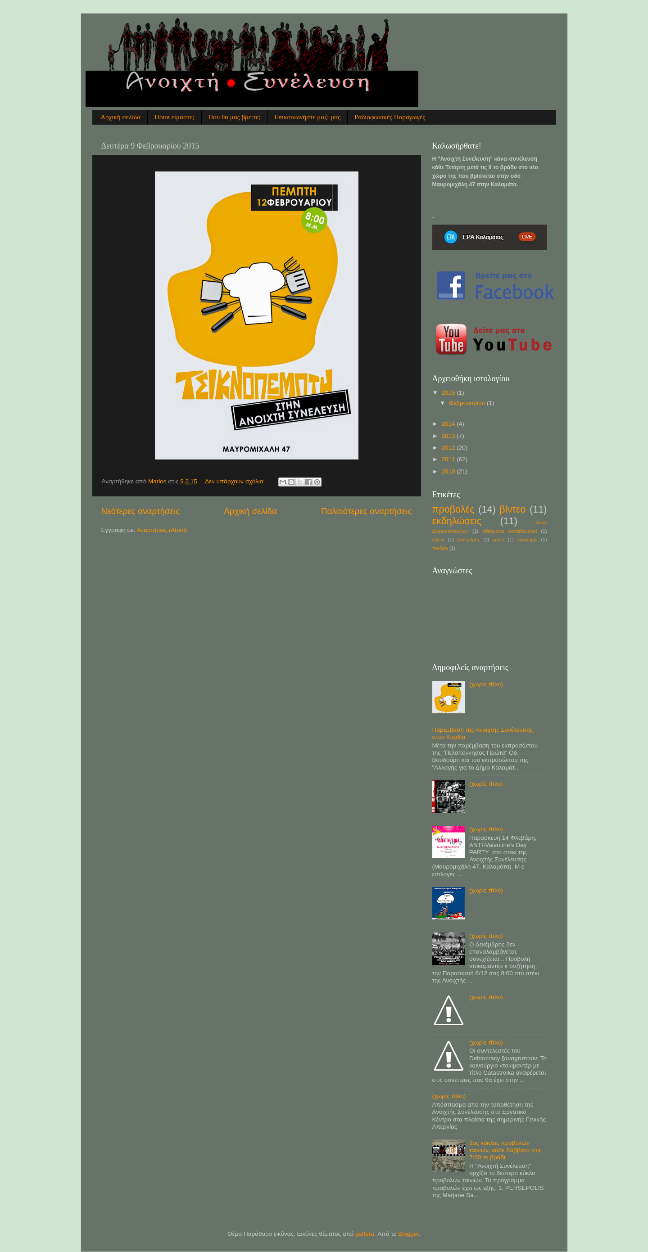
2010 (449, 471)
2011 (449, 459)
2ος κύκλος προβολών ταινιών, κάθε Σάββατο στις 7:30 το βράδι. (505, 1150)
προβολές (453, 509)
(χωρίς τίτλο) (486, 684)
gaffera (364, 1233)
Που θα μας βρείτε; (234, 117)
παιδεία (440, 548)
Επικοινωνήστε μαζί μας (307, 117)
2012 (449, 447)
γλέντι (438, 539)
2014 (449, 423)
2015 (449, 392)
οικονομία (527, 539)
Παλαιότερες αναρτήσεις (366, 511)
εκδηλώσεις (457, 521)
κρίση (499, 539)
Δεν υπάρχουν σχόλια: (236, 481)
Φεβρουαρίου (468, 403)
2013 (449, 435)
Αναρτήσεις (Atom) (162, 530)
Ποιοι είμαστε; (174, 117)
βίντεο (512, 509)
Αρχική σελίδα (120, 117)
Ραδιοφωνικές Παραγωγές (389, 117)
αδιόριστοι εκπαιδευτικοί (509, 531)
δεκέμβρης (468, 539)
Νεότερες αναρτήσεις (140, 511)
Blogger (408, 1233)
